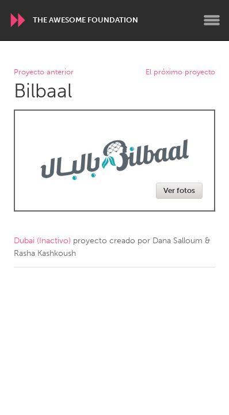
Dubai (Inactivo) (42, 241)
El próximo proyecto (180, 72)
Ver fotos (179, 190)
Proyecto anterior (44, 72)
